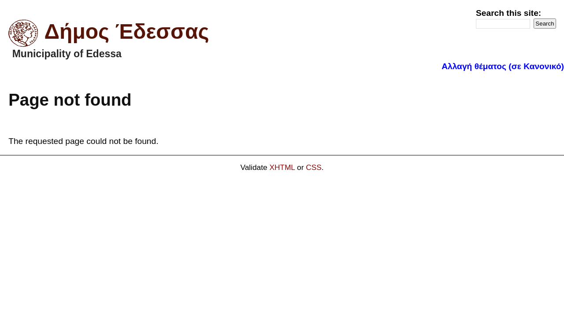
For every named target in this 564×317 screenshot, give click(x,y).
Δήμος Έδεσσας (127, 31)
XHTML (282, 167)
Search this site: (508, 13)
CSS (314, 167)
